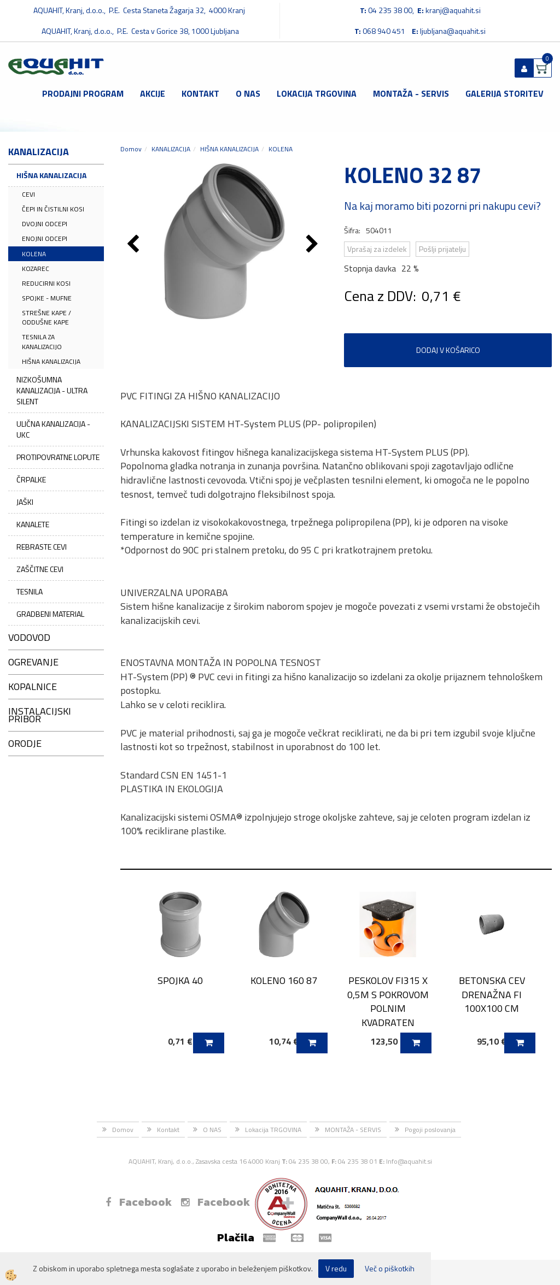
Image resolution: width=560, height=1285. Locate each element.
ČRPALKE (31, 479)
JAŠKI (24, 502)
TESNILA (29, 591)
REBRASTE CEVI (41, 546)
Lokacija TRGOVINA (317, 93)
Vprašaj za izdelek (377, 249)
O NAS (248, 93)
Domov (131, 149)
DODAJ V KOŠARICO (448, 350)
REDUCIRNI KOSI (46, 283)
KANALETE (32, 524)
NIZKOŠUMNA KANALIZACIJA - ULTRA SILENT (52, 390)
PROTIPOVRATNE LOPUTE (58, 457)
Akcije (152, 93)
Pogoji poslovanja (430, 1129)
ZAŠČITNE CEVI (39, 569)
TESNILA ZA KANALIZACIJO (42, 341)
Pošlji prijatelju (442, 249)
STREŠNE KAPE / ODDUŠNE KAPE (46, 317)
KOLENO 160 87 (283, 980)
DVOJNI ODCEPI (44, 224)
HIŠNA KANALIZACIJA (51, 175)
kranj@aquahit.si (453, 10)
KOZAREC (35, 268)
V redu (336, 1268)
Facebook (139, 1202)
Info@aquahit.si (409, 1161)
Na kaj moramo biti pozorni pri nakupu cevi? (442, 205)
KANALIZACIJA (170, 149)
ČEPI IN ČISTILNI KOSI (53, 209)
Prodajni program (83, 93)
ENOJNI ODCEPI (44, 238)
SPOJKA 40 (180, 980)
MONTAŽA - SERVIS (411, 93)
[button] (314, 244)
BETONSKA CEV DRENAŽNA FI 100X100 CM (492, 994)
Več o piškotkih (390, 1268)
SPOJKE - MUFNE (47, 298)
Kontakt (200, 93)
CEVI (28, 194)
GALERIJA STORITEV (504, 93)
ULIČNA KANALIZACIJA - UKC (53, 429)
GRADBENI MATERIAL (50, 614)
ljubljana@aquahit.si (453, 31)
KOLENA (34, 254)
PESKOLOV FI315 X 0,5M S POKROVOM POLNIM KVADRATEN (388, 1001)
